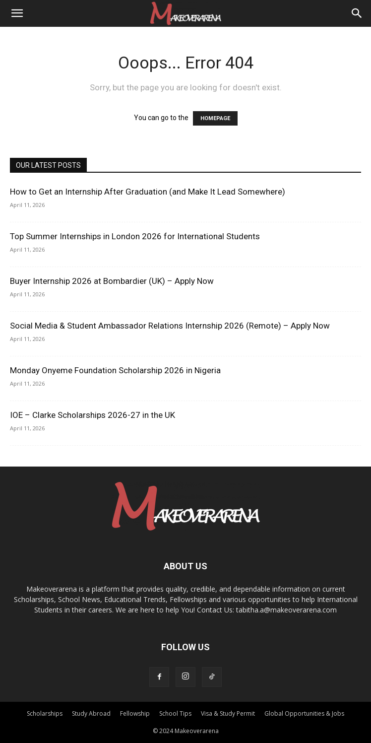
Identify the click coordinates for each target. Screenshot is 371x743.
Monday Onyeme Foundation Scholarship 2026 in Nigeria (115, 370)
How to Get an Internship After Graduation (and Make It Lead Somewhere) (147, 192)
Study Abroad (91, 713)
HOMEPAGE (215, 118)
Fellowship (135, 713)
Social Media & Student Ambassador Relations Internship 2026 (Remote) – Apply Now (170, 326)
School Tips (175, 713)
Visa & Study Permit (228, 713)
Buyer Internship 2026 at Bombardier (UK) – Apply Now (112, 281)
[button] (17, 13)
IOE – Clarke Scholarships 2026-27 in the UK (92, 415)
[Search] (357, 13)
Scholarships (44, 713)
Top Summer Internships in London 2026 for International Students (135, 236)
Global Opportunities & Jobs (304, 713)
